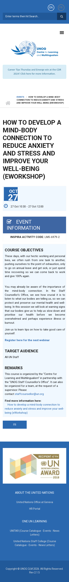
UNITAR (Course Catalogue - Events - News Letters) (34, 532)
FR (61, 7)
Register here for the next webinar (27, 340)
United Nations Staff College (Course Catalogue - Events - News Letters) (34, 543)
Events (20, 97)
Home (8, 103)
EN (51, 7)
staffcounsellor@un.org (29, 394)
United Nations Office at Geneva (34, 502)
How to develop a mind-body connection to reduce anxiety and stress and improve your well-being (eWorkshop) (34, 408)
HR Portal (34, 508)
